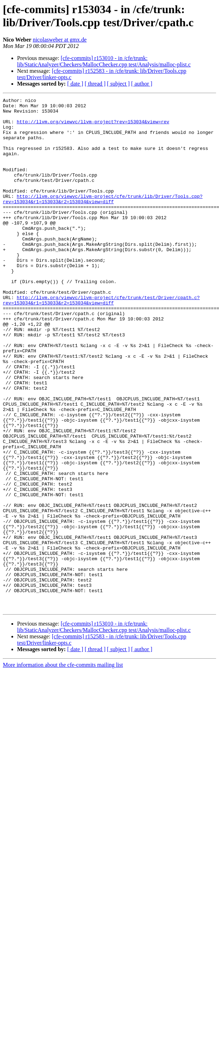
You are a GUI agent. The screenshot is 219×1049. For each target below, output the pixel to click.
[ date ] (75, 84)
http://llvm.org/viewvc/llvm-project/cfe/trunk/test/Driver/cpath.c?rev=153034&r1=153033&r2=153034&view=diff (101, 341)
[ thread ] (95, 84)
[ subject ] (118, 84)
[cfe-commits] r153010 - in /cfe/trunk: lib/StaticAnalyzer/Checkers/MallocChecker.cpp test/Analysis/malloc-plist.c (104, 61)
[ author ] (142, 84)
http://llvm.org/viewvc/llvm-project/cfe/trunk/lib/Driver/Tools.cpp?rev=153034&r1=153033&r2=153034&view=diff (103, 219)
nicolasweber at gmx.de (60, 40)
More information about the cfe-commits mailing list (63, 767)
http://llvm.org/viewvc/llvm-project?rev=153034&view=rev (93, 127)
